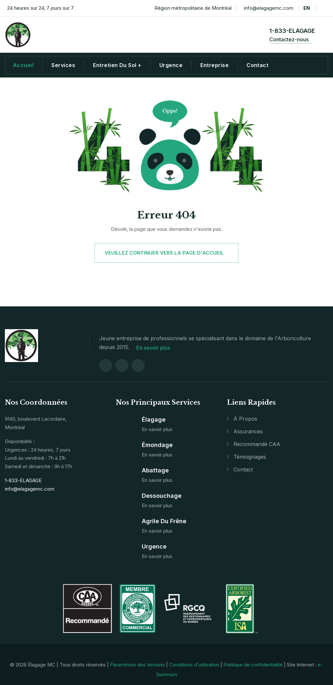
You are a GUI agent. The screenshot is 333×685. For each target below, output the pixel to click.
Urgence (170, 65)
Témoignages (249, 456)
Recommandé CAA (256, 443)
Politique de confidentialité (253, 664)
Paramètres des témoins (137, 664)
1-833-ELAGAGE (292, 30)
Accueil (23, 65)
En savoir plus (155, 347)
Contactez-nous (290, 39)
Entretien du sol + (117, 65)
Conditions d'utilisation (194, 664)
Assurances (248, 430)
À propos (245, 418)
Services (63, 65)
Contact (257, 65)
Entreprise (214, 65)
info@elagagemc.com (267, 8)
